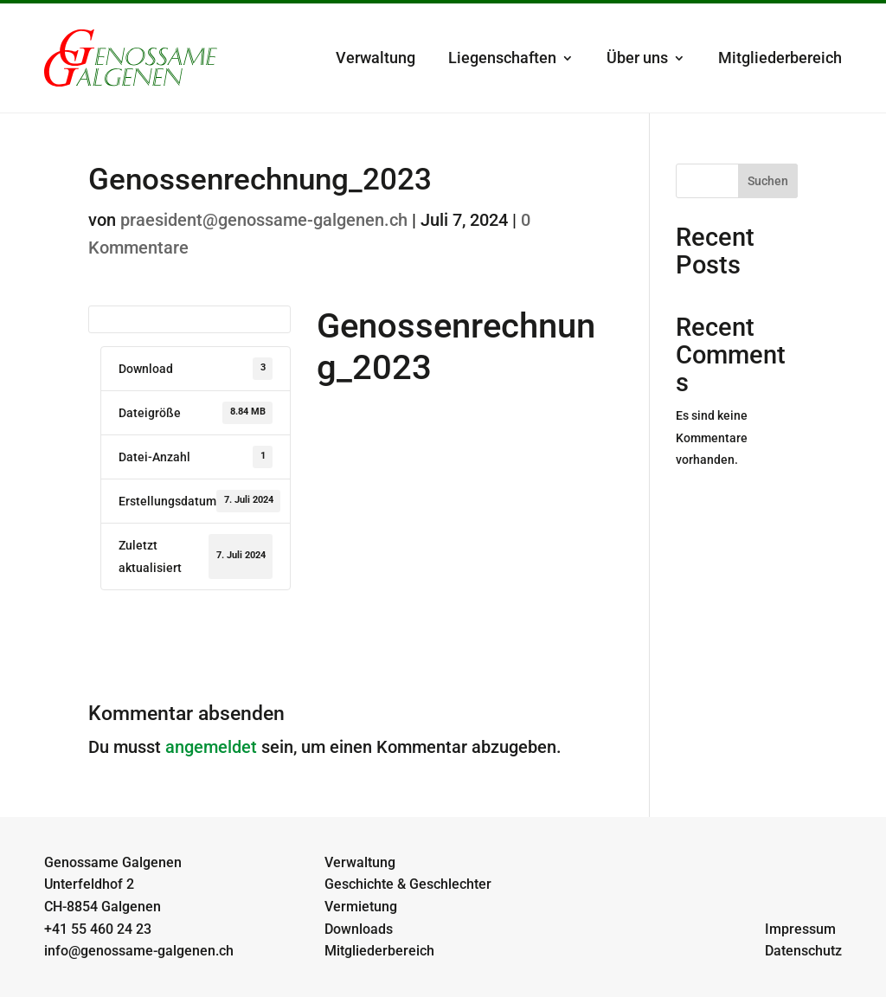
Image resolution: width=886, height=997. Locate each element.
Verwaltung (375, 57)
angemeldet (211, 746)
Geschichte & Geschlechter (407, 884)
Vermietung (360, 906)
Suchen (768, 181)
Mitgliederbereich (780, 57)
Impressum (800, 929)
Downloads (358, 929)
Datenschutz (803, 950)
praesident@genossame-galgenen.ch (264, 219)
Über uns (637, 57)
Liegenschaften (502, 57)
